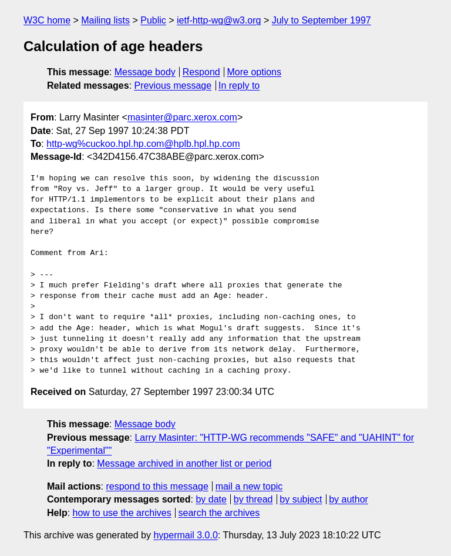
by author (348, 499)
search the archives (219, 513)
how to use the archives (122, 513)
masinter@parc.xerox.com (182, 117)
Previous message (173, 86)
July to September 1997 (321, 20)
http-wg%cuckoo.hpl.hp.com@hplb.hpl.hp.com (143, 144)
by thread (253, 499)
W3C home (46, 20)
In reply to (239, 86)
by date (211, 499)
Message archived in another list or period (184, 463)
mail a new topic (249, 486)
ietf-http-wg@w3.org (219, 20)
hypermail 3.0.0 (185, 535)
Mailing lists (105, 20)
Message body (145, 72)
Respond (201, 72)
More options (254, 72)
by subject (301, 499)
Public (153, 20)
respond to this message (157, 486)
